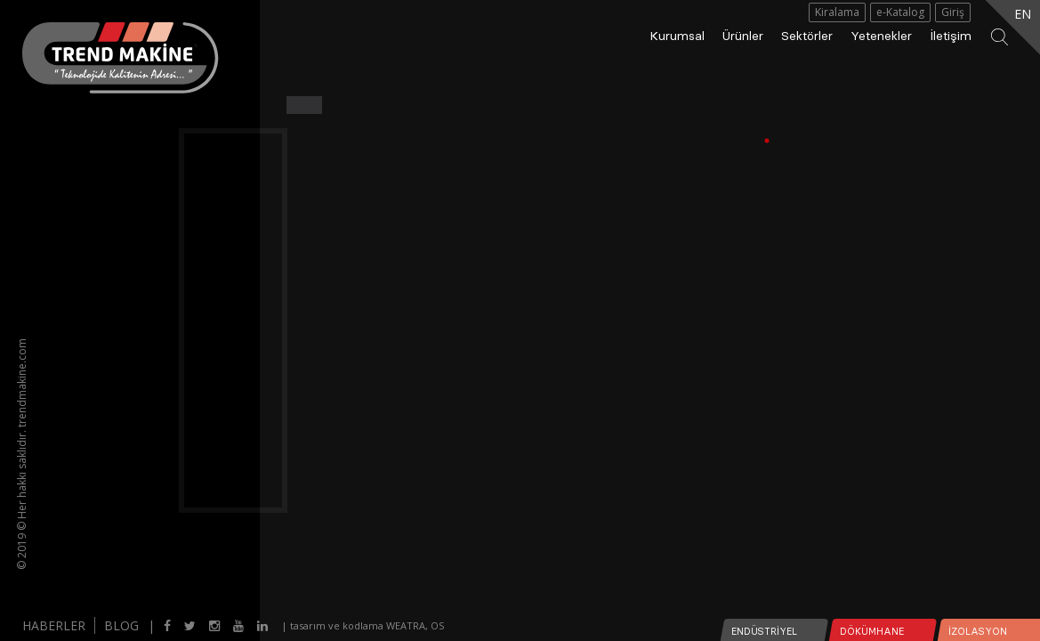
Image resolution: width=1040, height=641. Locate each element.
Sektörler (807, 36)
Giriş (952, 12)
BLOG (121, 625)
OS (437, 625)
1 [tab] (776, 141)
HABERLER (53, 625)
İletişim (950, 36)
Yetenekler (881, 36)
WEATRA (405, 625)
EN (1022, 13)
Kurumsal (677, 36)
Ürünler (742, 36)
